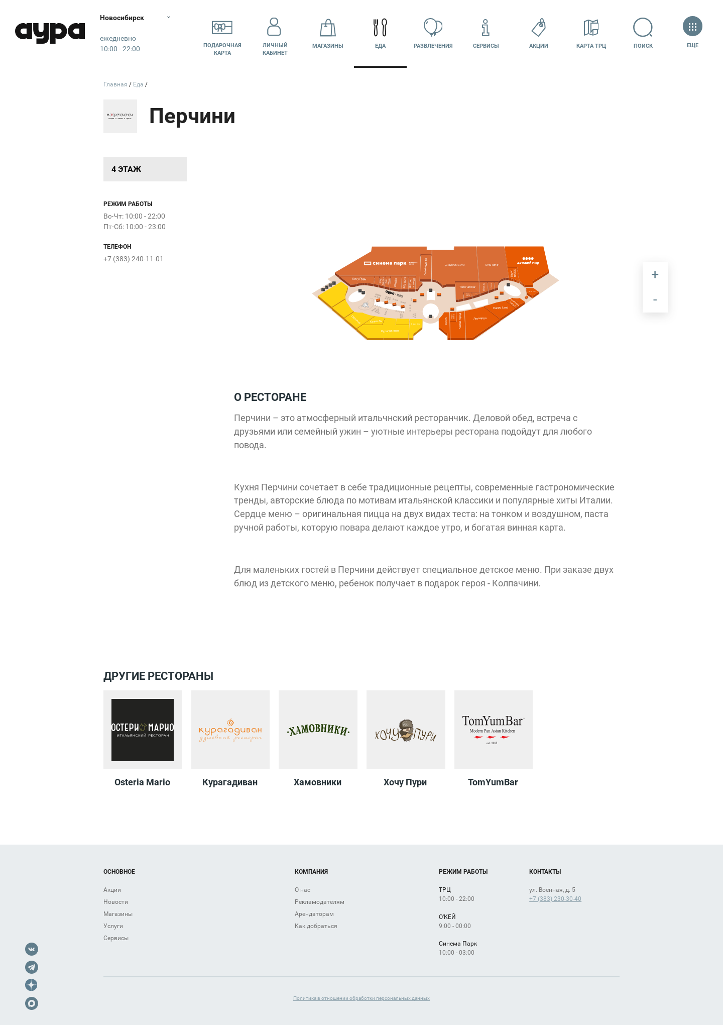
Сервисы (486, 33)
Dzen (31, 985)
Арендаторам (314, 913)
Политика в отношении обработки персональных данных (361, 998)
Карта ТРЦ (591, 33)
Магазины (327, 33)
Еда (381, 33)
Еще (692, 33)
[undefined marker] (390, 313)
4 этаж (126, 169)
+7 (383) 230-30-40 (555, 898)
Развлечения (433, 33)
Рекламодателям (319, 901)
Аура (50, 34)
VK (31, 949)
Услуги (113, 926)
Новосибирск (122, 18)
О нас (302, 889)
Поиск (644, 33)
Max (31, 1003)
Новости (115, 901)
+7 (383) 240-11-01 (133, 259)
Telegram (31, 967)
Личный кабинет (275, 34)
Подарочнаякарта (222, 34)
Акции (538, 33)
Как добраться (316, 926)
